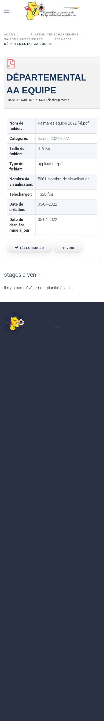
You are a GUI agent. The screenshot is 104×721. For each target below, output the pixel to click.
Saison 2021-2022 (53, 138)
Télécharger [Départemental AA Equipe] (29, 248)
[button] (6, 10)
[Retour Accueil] (52, 10)
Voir (68, 248)
